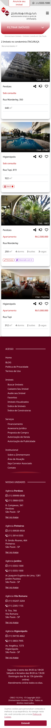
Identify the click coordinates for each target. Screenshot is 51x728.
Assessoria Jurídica (17, 428)
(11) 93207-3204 (15, 600)
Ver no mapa (11, 517)
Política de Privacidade (16, 366)
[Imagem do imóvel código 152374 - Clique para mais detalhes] (25, 284)
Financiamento (15, 423)
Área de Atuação (16, 459)
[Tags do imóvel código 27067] (25, 150)
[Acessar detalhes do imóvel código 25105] (25, 113)
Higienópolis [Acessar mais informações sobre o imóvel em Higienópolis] (9, 156)
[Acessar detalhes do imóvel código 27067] (25, 185)
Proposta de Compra (18, 432)
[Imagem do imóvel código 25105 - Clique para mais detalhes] (25, 67)
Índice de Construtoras (19, 410)
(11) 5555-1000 (14, 565)
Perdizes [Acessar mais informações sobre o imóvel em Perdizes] (7, 86)
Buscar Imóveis (15, 384)
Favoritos (12, 397)
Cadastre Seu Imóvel (18, 388)
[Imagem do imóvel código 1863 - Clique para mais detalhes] (25, 210)
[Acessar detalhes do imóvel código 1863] (25, 258)
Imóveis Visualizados (18, 401)
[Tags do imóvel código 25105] (25, 79)
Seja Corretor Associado (20, 463)
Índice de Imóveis (17, 406)
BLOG (8, 362)
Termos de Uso (13, 371)
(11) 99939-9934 (15, 530)
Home (8, 357)
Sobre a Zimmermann (19, 454)
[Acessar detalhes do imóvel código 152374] (25, 330)
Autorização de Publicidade (21, 441)
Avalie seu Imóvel (16, 393)
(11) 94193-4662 (15, 635)
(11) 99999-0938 (15, 495)
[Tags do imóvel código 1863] (25, 223)
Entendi (25, 723)
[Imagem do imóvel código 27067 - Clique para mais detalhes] (25, 137)
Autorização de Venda (19, 436)
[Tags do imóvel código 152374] (25, 297)
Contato (12, 467)
